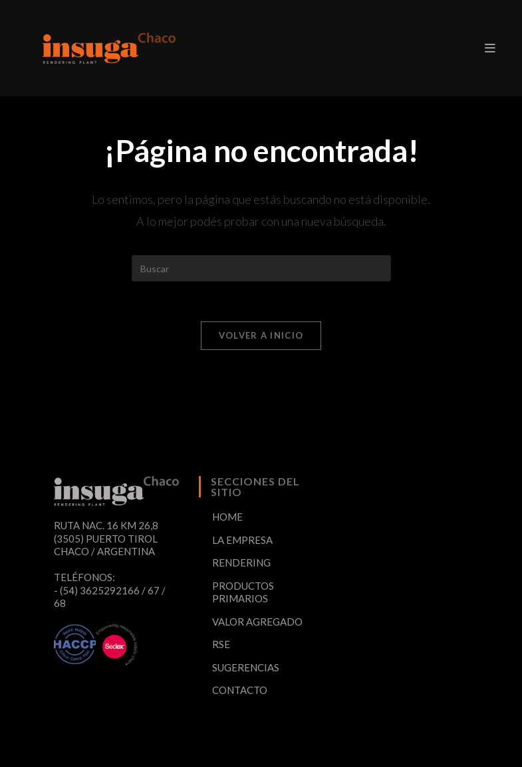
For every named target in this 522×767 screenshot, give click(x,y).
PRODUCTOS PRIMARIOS (243, 592)
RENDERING (241, 562)
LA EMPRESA (242, 540)
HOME (227, 517)
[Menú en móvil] (490, 48)
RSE (221, 644)
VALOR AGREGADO (257, 622)
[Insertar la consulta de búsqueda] (261, 268)
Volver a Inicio (261, 335)
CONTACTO (239, 690)
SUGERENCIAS (245, 667)
